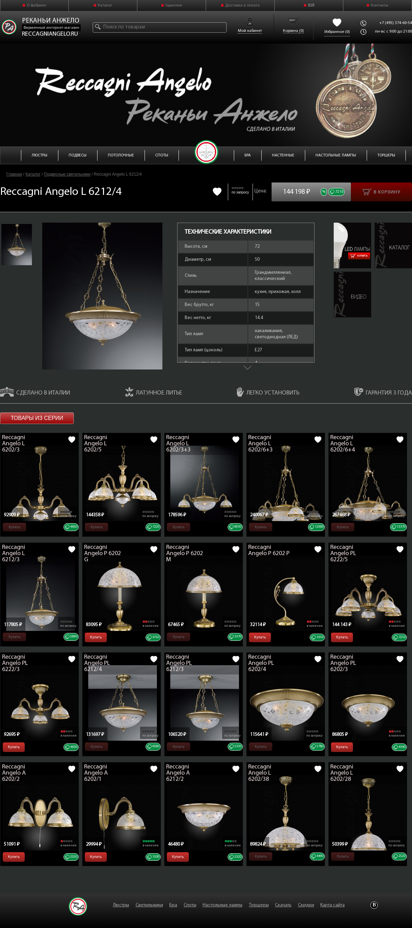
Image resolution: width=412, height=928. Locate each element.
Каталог (105, 5)
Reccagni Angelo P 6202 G (102, 553)
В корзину (381, 192)
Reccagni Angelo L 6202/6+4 (342, 443)
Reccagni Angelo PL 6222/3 (15, 663)
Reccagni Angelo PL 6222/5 (343, 553)
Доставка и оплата (242, 5)
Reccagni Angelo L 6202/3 (13, 443)
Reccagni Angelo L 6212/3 (13, 553)
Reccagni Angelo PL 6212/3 (179, 663)
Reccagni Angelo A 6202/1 (96, 773)
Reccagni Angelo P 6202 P (268, 550)
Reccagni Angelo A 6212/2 (178, 773)
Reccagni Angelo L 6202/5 (95, 443)
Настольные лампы (222, 905)
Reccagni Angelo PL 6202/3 (343, 663)
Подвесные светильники (67, 174)
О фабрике (36, 5)
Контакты (379, 5)
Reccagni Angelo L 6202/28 (341, 773)
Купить (359, 255)
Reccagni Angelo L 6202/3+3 (178, 443)
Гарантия (173, 5)
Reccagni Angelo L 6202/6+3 (260, 443)
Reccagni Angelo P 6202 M (184, 553)
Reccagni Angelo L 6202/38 (259, 773)
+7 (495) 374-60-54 (395, 23)
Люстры (121, 905)
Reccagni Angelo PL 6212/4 (97, 663)
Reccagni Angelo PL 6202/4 (261, 663)
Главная (14, 174)
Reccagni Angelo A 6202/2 (14, 773)
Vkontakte (374, 905)
